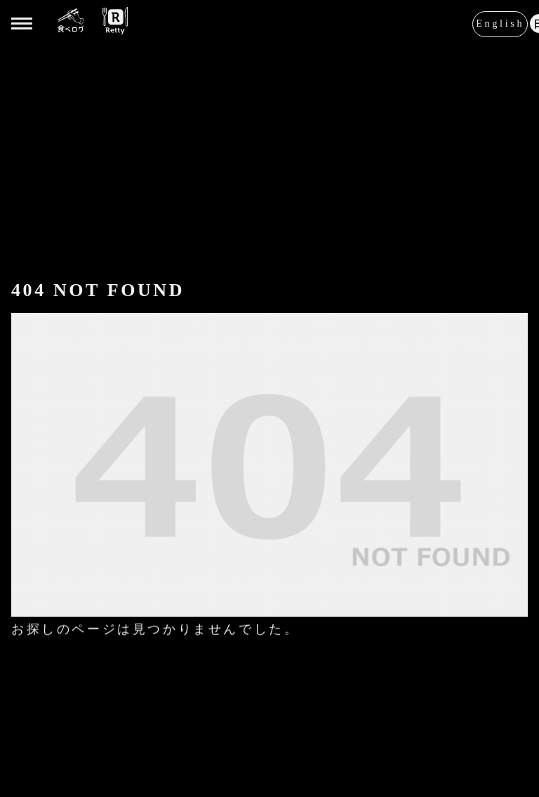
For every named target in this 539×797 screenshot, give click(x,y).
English (500, 22)
